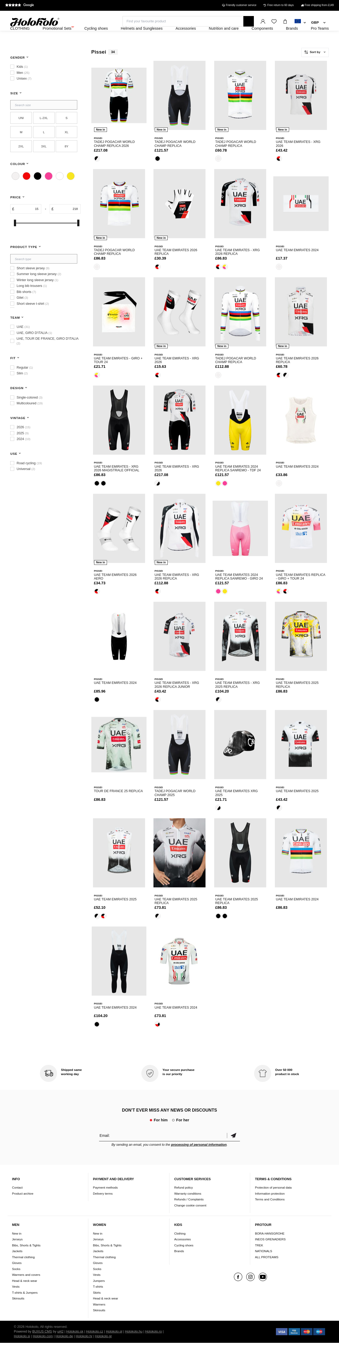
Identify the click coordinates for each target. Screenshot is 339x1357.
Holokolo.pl (114, 1346)
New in (17, 1247)
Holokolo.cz (94, 1346)
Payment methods (105, 1202)
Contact (17, 1202)
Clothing (180, 1247)
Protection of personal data (273, 1202)
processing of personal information (199, 1159)
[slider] (15, 237)
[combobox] (300, 23)
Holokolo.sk (74, 1346)
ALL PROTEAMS (266, 1271)
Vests (16, 1300)
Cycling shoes (183, 1259)
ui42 (60, 1346)
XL (66, 146)
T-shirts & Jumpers (25, 1306)
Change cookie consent (190, 1219)
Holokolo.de (64, 1350)
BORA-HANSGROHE (269, 1247)
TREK (259, 1259)
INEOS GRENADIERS (270, 1253)
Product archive (22, 1207)
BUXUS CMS (42, 1346)
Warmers (99, 1318)
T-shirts (98, 1300)
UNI (21, 132)
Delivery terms (103, 1207)
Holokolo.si (22, 1350)
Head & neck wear (24, 1295)
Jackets (17, 1265)
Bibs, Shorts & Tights (26, 1259)
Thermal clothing (23, 1271)
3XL (44, 160)
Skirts (97, 1306)
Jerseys (17, 1253)
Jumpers (99, 1295)
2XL (21, 160)
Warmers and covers (26, 1289)
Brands (179, 1265)
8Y (66, 160)
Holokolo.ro (153, 1346)
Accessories (182, 1253)
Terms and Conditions (270, 1213)
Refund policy (183, 1202)
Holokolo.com (43, 1350)
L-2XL (44, 132)
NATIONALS (263, 1265)
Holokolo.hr (84, 1350)
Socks (16, 1283)
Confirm (233, 1149)
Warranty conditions (187, 1207)
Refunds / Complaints (189, 1213)
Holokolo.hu (133, 1346)
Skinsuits (18, 1312)
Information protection (270, 1207)
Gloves (17, 1277)
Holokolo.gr (103, 1350)
